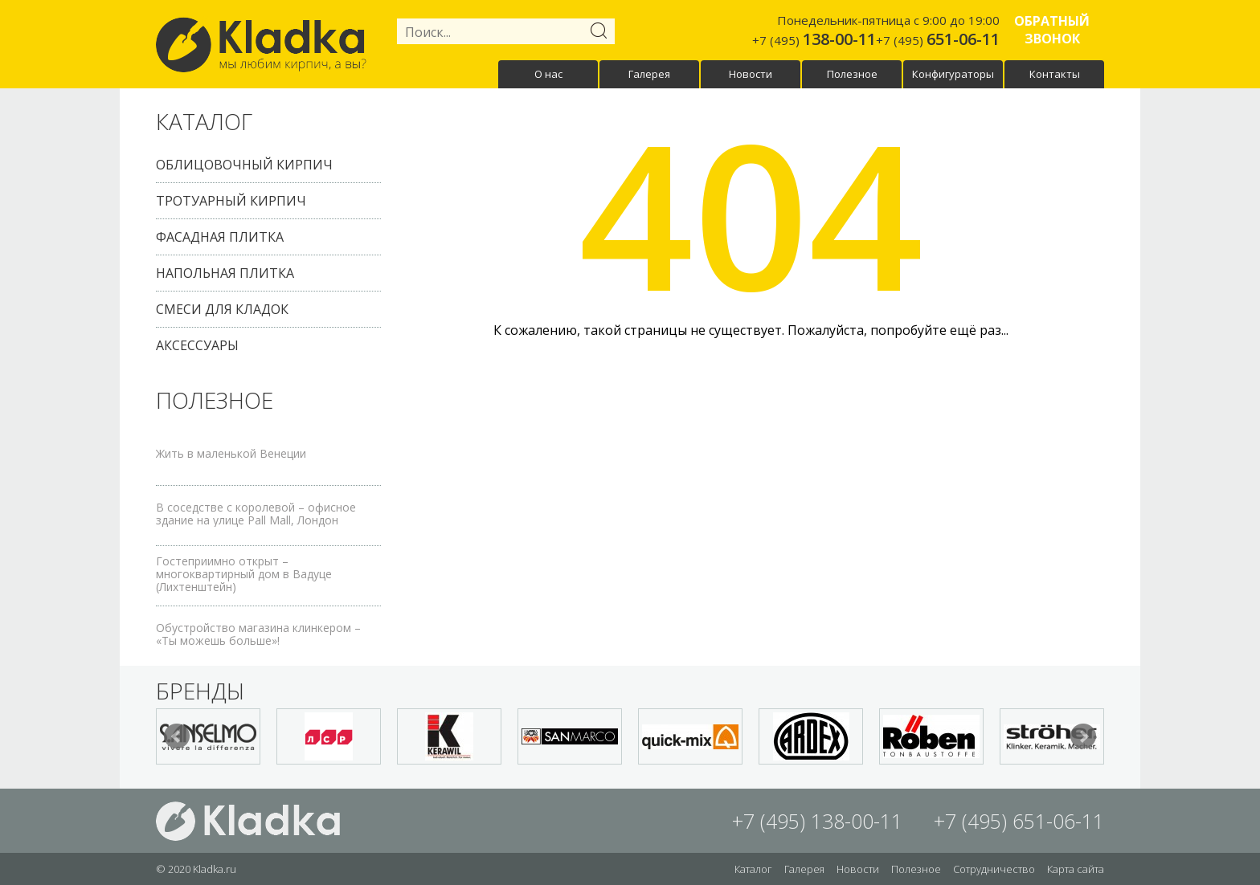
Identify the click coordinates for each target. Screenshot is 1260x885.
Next (1083, 736)
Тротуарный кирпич (231, 201)
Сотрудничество (994, 869)
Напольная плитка (225, 273)
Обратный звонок (1052, 29)
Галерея (649, 74)
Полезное (852, 74)
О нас (548, 74)
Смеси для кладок (222, 309)
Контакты (1054, 74)
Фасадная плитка (220, 237)
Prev (177, 736)
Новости (750, 74)
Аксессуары (197, 345)
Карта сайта (1075, 869)
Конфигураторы (953, 74)
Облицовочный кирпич (244, 164)
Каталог (753, 869)
